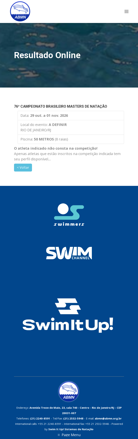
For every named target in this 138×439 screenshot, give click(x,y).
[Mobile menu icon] (126, 11)
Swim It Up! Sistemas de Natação (70, 429)
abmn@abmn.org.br (108, 418)
